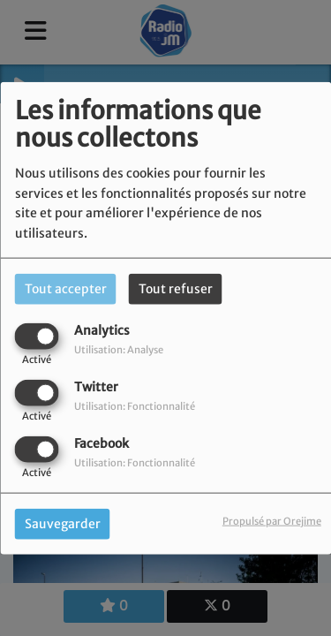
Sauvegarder (63, 524)
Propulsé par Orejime (271, 521)
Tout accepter (66, 288)
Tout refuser (176, 288)
